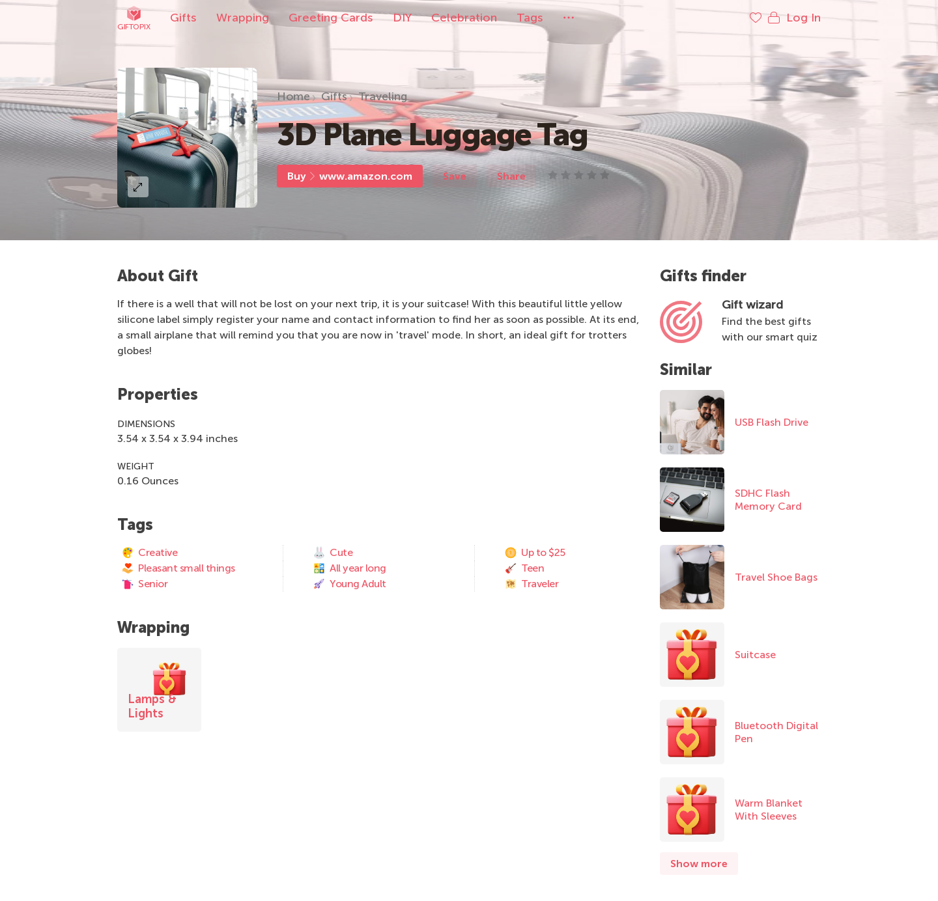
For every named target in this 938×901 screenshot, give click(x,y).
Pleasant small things (178, 568)
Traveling (382, 96)
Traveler (531, 584)
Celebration (464, 17)
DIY (402, 17)
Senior (144, 584)
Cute (332, 553)
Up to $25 (534, 553)
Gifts (183, 17)
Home (293, 96)
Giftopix (133, 18)
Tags (530, 17)
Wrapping (242, 17)
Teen (524, 568)
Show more (699, 863)
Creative (149, 553)
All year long (349, 568)
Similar (686, 369)
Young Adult (349, 584)
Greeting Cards (331, 17)
